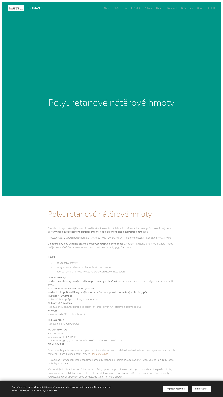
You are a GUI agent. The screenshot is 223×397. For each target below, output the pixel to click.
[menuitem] (103, 8)
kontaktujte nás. (100, 353)
